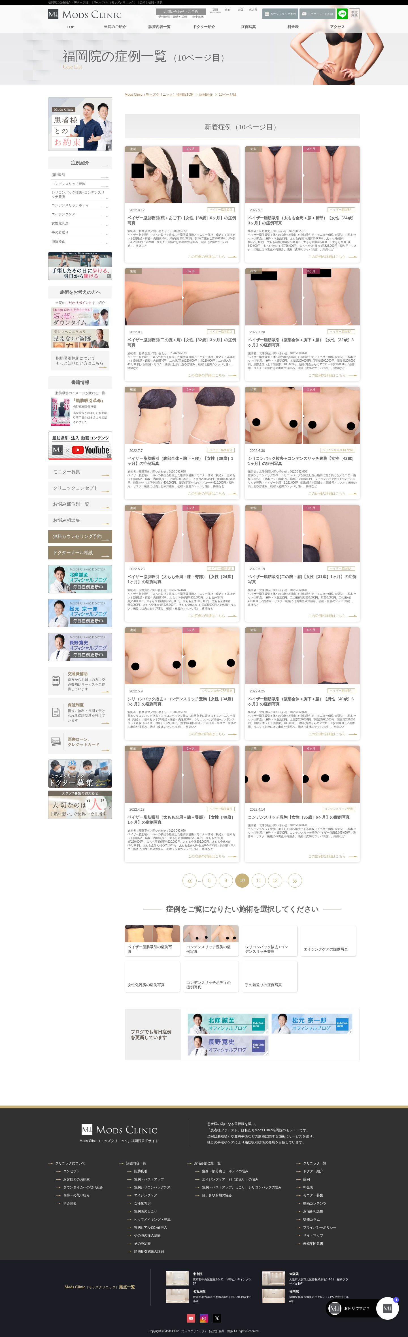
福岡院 (294, 1291)
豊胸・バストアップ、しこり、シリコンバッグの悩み (242, 1187)
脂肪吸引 (58, 175)
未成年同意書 (313, 1244)
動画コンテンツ (314, 1203)
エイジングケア (63, 214)
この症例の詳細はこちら (206, 257)
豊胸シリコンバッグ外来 (152, 1187)
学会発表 (69, 1203)
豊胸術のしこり (145, 1211)
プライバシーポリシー (319, 1227)
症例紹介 (80, 162)
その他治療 (142, 1244)
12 (275, 880)
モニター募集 (66, 471)
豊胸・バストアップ (149, 1179)
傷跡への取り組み (76, 1195)
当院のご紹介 (115, 27)
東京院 (197, 1274)
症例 (306, 1179)
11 (258, 880)
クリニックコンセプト (75, 488)
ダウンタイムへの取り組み (83, 1187)
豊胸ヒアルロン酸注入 (150, 1227)
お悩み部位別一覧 (71, 504)
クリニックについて (70, 1163)
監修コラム (311, 1220)
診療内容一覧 (159, 27)
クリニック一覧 (314, 1163)
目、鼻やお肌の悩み (217, 1195)
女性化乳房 (60, 223)
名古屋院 (199, 1291)
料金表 (292, 27)
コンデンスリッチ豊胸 (69, 184)
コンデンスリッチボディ (70, 205)
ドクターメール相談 (73, 552)
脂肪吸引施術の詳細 (149, 1252)
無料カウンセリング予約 (77, 536)
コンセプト (71, 1171)
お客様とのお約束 (76, 1179)
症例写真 (248, 27)
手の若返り (60, 232)
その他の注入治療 (147, 1235)
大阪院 (294, 1274)
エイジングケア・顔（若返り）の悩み (230, 1179)
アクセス (337, 27)
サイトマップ (313, 1235)
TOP (70, 27)
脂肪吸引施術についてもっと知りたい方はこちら (79, 361)
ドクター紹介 (204, 27)
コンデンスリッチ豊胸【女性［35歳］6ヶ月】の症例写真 (299, 817)
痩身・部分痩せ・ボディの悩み (225, 1171)
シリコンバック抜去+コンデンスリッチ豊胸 (78, 194)
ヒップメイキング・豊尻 (152, 1220)
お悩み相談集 (66, 520)
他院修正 (58, 241)
